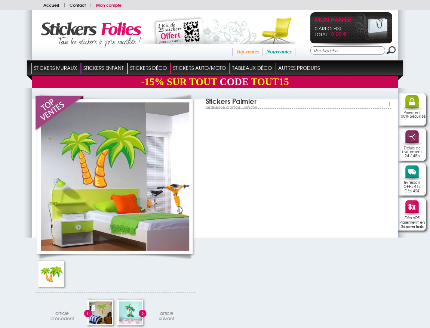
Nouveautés (279, 52)
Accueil (51, 4)
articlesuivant (166, 315)
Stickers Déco (148, 67)
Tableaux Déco (252, 67)
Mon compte (109, 4)
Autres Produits (299, 67)
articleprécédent (62, 315)
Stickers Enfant (103, 67)
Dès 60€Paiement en (412, 221)
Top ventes (247, 52)
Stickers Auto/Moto (199, 67)
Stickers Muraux (55, 67)
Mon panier (333, 20)
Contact (78, 4)
